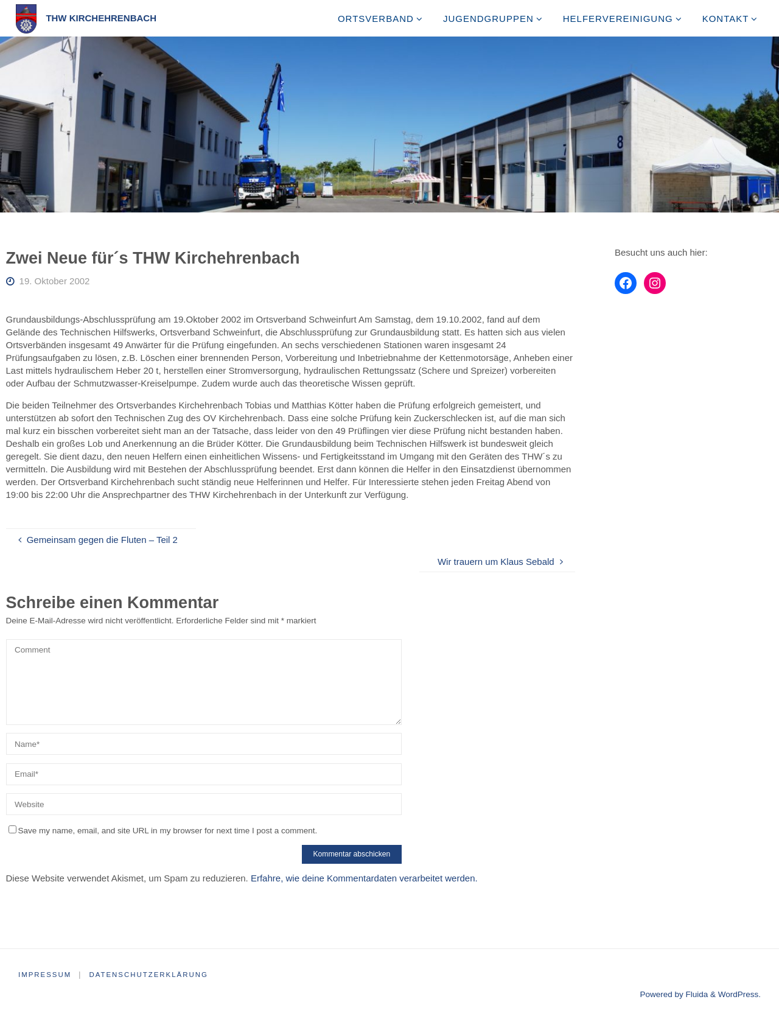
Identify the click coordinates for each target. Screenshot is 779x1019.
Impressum (46, 974)
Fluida (695, 994)
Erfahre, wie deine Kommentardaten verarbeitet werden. (364, 878)
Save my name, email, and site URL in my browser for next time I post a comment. (163, 830)
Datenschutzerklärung (153, 974)
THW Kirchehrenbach (101, 18)
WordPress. (739, 994)
